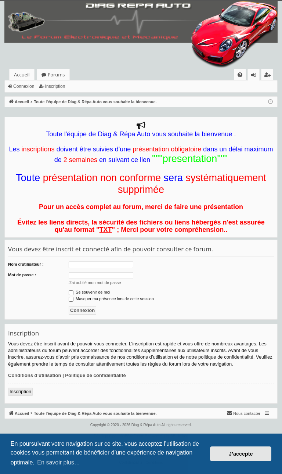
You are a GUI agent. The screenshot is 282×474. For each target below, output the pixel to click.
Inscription (55, 86)
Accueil (22, 74)
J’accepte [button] (241, 454)
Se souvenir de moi (89, 292)
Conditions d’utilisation (34, 375)
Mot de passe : (22, 275)
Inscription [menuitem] (268, 75)
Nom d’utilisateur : (26, 264)
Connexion (23, 86)
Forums (56, 74)
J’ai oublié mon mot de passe (95, 282)
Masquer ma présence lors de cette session (111, 299)
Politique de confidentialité (95, 375)
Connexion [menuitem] (255, 75)
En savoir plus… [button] (58, 462)
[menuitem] (240, 74)
